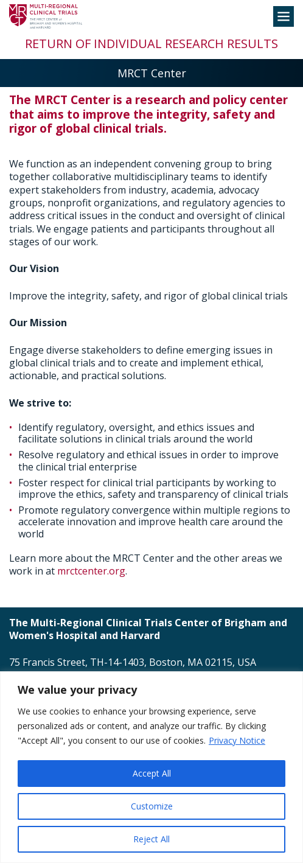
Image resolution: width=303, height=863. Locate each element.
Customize (152, 806)
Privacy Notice (237, 740)
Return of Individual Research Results (151, 43)
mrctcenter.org (91, 571)
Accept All (152, 773)
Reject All (151, 839)
